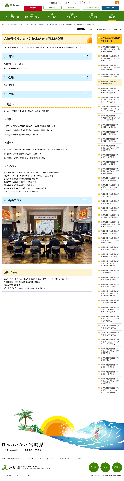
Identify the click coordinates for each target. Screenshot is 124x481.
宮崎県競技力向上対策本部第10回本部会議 (110, 82)
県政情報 (14, 24)
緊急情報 (33, 8)
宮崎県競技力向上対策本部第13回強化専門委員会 (110, 140)
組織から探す (72, 7)
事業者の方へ (110, 7)
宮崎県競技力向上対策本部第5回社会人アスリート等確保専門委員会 (110, 351)
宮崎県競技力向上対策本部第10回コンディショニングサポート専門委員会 (110, 90)
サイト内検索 (83, 3)
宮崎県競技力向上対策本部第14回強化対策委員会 (110, 75)
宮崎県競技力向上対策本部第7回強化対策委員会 (110, 327)
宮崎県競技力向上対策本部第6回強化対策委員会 (110, 334)
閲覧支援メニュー (56, 3)
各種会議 (33, 24)
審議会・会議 (23, 24)
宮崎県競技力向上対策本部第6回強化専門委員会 (110, 156)
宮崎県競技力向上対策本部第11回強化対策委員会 (110, 209)
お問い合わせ (94, 467)
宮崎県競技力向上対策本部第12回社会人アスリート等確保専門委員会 (110, 58)
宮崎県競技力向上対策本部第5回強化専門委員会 (110, 373)
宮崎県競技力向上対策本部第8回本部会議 (110, 271)
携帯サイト (65, 459)
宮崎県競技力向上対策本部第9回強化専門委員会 (110, 248)
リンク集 (78, 459)
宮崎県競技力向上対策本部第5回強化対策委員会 (110, 366)
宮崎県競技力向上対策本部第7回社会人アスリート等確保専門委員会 (110, 171)
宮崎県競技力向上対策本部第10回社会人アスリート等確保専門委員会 (110, 224)
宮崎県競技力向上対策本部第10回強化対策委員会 (110, 255)
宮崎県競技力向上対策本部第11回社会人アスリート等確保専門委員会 (110, 49)
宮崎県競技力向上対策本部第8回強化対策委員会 (110, 179)
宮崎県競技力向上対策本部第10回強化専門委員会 (110, 232)
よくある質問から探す (91, 7)
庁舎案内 (117, 467)
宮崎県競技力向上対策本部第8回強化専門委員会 (110, 285)
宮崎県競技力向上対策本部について (50, 24)
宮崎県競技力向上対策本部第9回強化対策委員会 (110, 278)
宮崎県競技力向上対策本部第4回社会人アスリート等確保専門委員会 (110, 381)
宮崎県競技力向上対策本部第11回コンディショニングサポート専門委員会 (110, 100)
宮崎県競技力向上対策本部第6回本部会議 (110, 359)
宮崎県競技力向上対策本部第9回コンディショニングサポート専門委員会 (110, 263)
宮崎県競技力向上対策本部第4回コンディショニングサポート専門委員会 (110, 390)
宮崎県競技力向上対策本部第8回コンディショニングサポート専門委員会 (110, 293)
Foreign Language (73, 3)
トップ (6, 24)
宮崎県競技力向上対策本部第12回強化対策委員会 (110, 163)
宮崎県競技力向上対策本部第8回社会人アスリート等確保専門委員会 (110, 148)
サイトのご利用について (12, 459)
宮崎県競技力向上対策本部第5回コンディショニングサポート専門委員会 (110, 342)
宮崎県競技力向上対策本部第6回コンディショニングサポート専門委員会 (110, 310)
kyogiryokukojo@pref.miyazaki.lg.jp (31, 288)
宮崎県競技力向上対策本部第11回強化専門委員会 (110, 216)
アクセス (105, 467)
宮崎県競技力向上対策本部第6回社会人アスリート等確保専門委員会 (110, 319)
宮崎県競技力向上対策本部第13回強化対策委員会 (110, 126)
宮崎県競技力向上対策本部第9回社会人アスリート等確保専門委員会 (110, 240)
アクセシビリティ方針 (33, 459)
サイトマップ (51, 459)
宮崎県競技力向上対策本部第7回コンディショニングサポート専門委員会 (110, 187)
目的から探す (52, 7)
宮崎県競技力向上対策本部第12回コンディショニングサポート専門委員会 (110, 109)
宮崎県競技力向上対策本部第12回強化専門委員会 (110, 133)
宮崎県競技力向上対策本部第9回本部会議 (110, 202)
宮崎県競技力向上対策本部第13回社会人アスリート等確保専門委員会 (110, 67)
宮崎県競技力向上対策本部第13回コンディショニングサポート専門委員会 (110, 118)
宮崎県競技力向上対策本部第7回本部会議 (110, 195)
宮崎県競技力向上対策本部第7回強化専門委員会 (110, 301)
